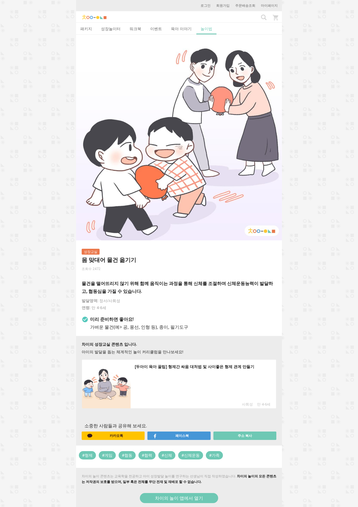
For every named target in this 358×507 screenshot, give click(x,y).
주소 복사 (245, 435)
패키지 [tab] (86, 28)
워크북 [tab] (135, 28)
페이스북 (171, 435)
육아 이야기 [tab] (181, 28)
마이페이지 (269, 5)
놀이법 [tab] (206, 28)
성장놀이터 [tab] (111, 28)
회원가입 (223, 5)
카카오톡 (105, 435)
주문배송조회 (245, 5)
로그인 (206, 5)
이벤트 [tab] (156, 28)
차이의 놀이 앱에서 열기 (179, 498)
